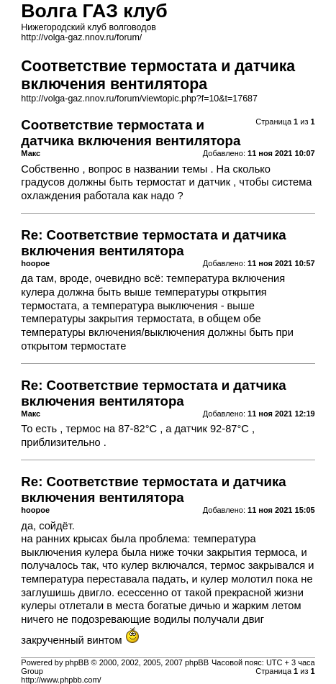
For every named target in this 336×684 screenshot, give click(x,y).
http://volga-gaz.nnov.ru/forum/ (81, 37)
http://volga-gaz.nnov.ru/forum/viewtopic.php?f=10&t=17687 (139, 99)
